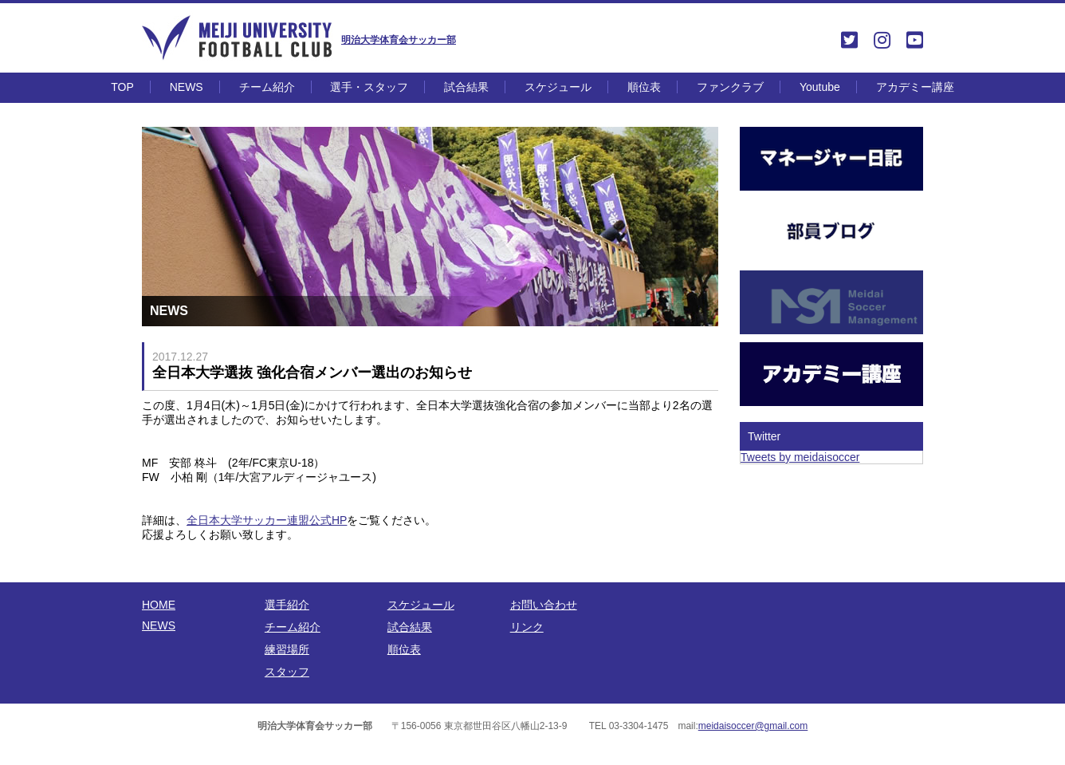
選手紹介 (287, 604)
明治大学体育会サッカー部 (398, 39)
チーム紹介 (267, 87)
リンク (527, 627)
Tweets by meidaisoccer (800, 457)
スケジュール (558, 87)
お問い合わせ (543, 604)
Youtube (820, 87)
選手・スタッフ (369, 87)
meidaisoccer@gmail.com (753, 725)
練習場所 (287, 649)
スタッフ (287, 671)
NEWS (186, 87)
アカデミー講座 (915, 87)
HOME (158, 604)
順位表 (644, 87)
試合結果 (466, 87)
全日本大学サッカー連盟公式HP (267, 520)
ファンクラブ (730, 87)
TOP (122, 87)
